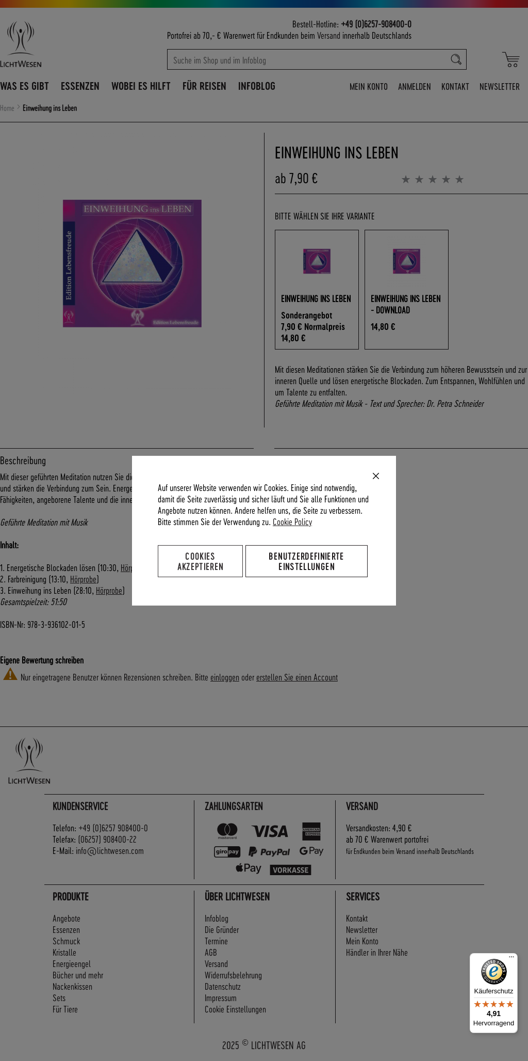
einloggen (224, 676)
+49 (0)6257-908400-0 (376, 23)
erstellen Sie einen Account (297, 676)
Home (7, 108)
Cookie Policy (292, 520)
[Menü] (511, 959)
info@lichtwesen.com (110, 850)
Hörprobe (83, 578)
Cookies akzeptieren (200, 560)
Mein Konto (369, 86)
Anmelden (414, 86)
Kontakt (455, 86)
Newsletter (500, 86)
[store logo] (53, 44)
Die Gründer (222, 929)
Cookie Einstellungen (235, 1008)
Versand (328, 34)
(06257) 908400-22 (107, 838)
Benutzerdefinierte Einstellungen (306, 560)
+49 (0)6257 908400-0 (113, 827)
